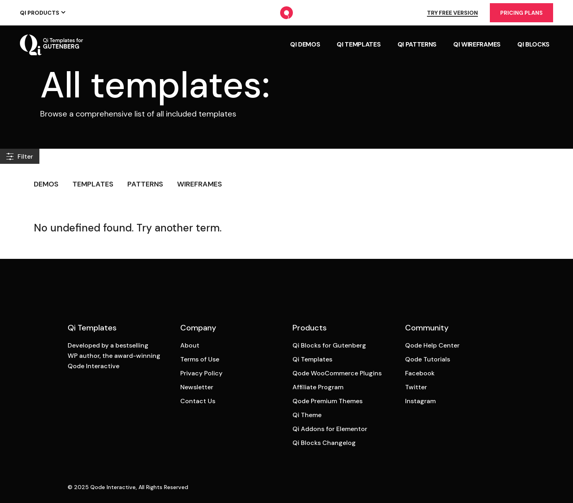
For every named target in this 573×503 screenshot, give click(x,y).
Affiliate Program (317, 387)
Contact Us (197, 401)
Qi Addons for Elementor (329, 429)
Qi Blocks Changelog (324, 443)
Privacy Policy (201, 373)
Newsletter (196, 387)
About (189, 345)
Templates (92, 184)
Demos (46, 184)
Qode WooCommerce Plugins (337, 373)
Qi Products (39, 12)
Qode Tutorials (427, 359)
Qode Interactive (113, 487)
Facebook (420, 373)
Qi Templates (312, 359)
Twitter (416, 387)
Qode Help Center (432, 345)
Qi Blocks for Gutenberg (329, 345)
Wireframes (199, 184)
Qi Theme (307, 415)
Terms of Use (199, 359)
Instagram (420, 401)
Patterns (145, 184)
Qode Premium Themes (327, 401)
